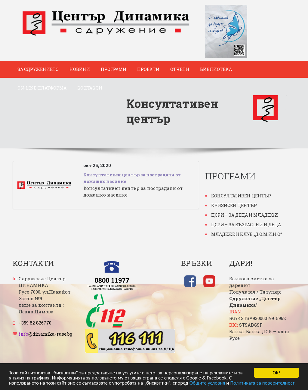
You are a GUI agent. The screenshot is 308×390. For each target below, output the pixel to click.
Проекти (148, 69)
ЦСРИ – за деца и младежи (244, 215)
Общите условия (207, 383)
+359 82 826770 (35, 323)
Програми (113, 69)
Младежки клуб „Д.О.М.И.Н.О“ (246, 234)
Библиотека (216, 69)
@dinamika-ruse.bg (45, 334)
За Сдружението (38, 69)
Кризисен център (234, 205)
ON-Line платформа (41, 88)
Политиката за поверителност (262, 383)
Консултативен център (241, 196)
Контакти (89, 88)
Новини (79, 69)
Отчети (179, 69)
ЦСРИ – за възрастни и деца (246, 224)
